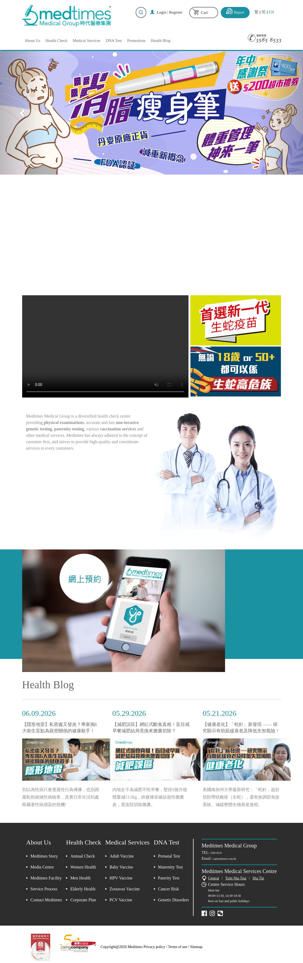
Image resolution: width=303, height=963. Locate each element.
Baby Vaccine (121, 867)
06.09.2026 (39, 713)
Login (161, 12)
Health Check (56, 40)
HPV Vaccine (120, 878)
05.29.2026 (129, 713)
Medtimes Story (44, 856)
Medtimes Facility (46, 878)
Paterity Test (168, 878)
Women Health (83, 867)
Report (239, 12)
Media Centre (42, 867)
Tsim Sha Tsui (235, 878)
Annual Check (82, 856)
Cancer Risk (168, 889)
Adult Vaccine (121, 856)
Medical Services (86, 40)
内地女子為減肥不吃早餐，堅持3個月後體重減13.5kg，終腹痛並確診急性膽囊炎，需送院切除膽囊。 (149, 797)
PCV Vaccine (120, 900)
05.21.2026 (219, 713)
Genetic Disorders (173, 900)
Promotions (136, 40)
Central (213, 878)
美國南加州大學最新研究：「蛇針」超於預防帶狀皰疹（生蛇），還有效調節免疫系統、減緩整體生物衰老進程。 (241, 797)
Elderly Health (82, 889)
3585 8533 (216, 852)
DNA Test (114, 40)
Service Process (43, 889)
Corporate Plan (83, 900)
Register (176, 12)
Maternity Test (170, 867)
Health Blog (160, 40)
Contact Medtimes (46, 900)
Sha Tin (258, 878)
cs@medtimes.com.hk (224, 858)
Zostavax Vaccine (124, 889)
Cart (204, 12)
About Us (32, 40)
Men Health (80, 878)
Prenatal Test (169, 856)
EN (271, 12)
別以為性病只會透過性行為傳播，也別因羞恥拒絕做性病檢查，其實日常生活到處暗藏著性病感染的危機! (60, 797)
